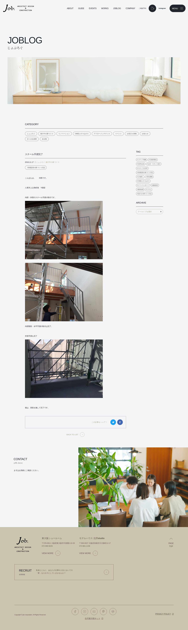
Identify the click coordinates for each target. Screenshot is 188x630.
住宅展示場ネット (92, 618)
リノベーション (64, 134)
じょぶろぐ (31, 134)
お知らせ (145, 134)
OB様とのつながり (82, 134)
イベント (118, 134)
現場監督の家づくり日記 (36, 167)
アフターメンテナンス (102, 134)
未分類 (44, 139)
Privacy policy (163, 614)
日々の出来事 (32, 139)
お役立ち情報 (132, 134)
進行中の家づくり (46, 134)
